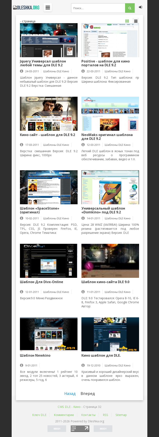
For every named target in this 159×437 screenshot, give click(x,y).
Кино (77, 407)
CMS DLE (64, 407)
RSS (105, 415)
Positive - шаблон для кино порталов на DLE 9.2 (105, 63)
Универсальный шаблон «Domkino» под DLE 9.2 (103, 210)
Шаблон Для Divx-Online (41, 282)
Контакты (88, 415)
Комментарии (64, 415)
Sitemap (121, 415)
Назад (69, 393)
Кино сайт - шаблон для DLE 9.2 (47, 135)
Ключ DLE (39, 415)
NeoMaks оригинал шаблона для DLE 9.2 (107, 136)
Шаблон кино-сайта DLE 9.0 (105, 282)
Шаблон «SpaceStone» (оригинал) (39, 210)
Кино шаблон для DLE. (101, 355)
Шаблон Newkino (35, 355)
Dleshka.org (25, 7)
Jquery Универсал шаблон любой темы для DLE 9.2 (43, 63)
